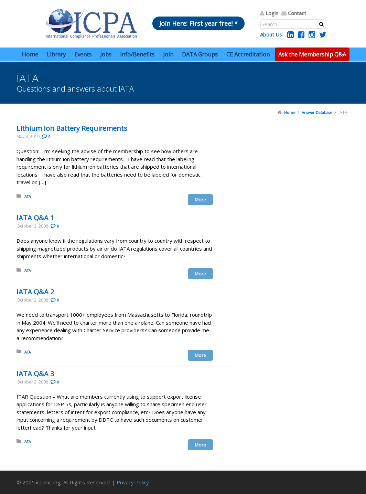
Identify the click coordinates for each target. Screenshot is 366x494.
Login (272, 13)
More (200, 200)
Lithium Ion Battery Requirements (72, 128)
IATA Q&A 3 (35, 373)
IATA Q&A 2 (35, 291)
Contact (297, 13)
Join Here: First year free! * (198, 23)
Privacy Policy (133, 482)
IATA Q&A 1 (35, 217)
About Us (271, 34)
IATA (27, 196)
